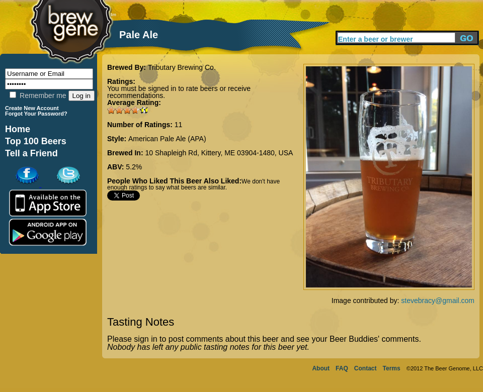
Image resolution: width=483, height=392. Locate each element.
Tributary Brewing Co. (182, 67)
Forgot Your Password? (36, 114)
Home (17, 129)
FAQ (342, 368)
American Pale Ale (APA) (167, 139)
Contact (365, 368)
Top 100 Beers (35, 141)
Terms (391, 368)
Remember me (38, 95)
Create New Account (32, 108)
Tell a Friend (31, 153)
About (321, 368)
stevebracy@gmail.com (437, 301)
